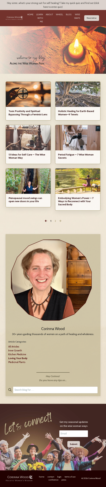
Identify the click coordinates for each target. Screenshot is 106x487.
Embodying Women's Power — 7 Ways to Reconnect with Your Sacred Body (75, 201)
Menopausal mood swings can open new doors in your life (25, 200)
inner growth (15, 350)
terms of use (70, 477)
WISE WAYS (77, 16)
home (41, 477)
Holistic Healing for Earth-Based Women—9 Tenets (76, 113)
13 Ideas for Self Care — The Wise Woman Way (27, 156)
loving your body (18, 358)
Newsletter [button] (92, 18)
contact (50, 477)
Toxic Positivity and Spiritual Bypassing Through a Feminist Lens (28, 113)
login (59, 477)
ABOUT (49, 14)
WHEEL (59, 14)
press (64, 480)
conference (53, 480)
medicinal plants (17, 362)
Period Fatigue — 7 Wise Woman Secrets (76, 156)
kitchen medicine (17, 354)
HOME (30, 14)
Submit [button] (73, 444)
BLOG (68, 14)
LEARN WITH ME (39, 18)
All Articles (13, 346)
